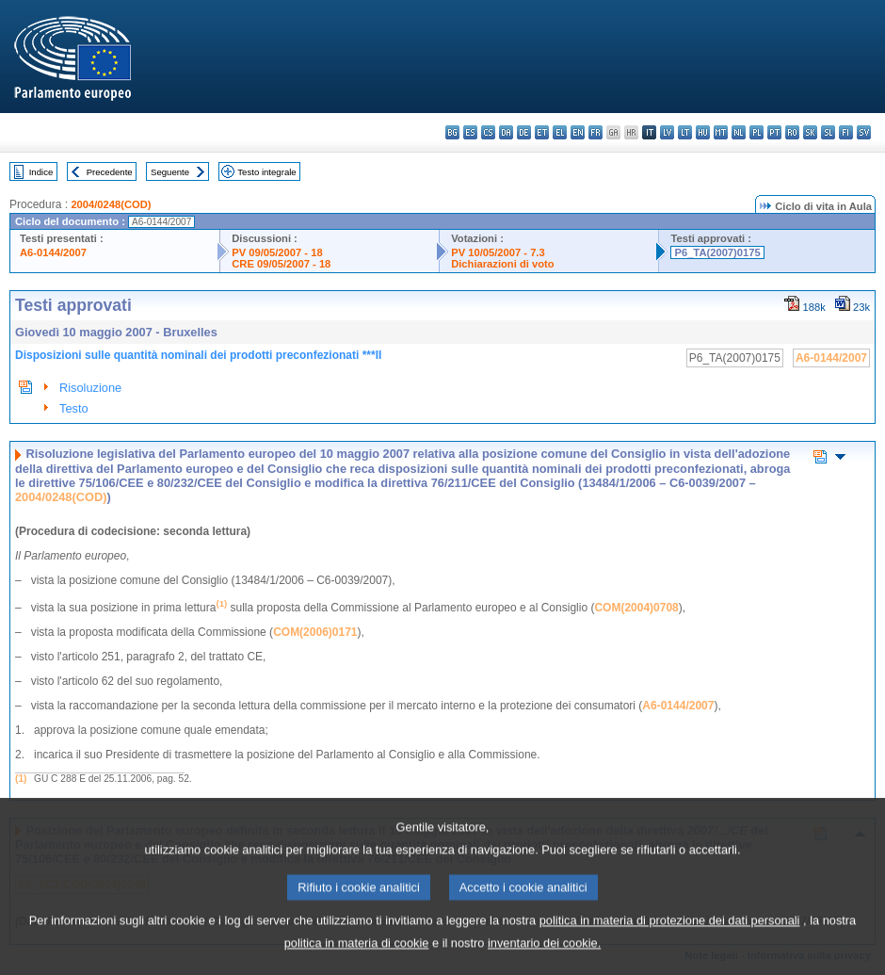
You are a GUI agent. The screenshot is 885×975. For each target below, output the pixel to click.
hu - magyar (703, 132)
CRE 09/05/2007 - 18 (281, 263)
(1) (20, 778)
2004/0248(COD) (111, 204)
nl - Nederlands (739, 132)
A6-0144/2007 (53, 252)
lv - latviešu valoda (667, 132)
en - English (578, 132)
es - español (470, 132)
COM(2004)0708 (636, 607)
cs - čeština (488, 132)
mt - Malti (721, 132)
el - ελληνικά (560, 132)
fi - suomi (846, 132)
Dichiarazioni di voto (502, 263)
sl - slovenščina (828, 132)
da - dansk (506, 132)
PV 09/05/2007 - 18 (277, 252)
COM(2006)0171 (315, 632)
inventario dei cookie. (544, 961)
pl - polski (756, 132)
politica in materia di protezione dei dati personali (669, 939)
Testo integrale (266, 172)
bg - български (452, 132)
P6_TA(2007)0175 (717, 252)
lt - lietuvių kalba (685, 132)
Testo (73, 408)
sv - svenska (864, 132)
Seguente (170, 172)
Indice (41, 172)
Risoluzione (90, 388)
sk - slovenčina (810, 132)
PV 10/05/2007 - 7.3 (498, 252)
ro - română (792, 132)
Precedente (110, 172)
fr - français (595, 132)
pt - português (774, 132)
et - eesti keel (542, 132)
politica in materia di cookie (356, 961)
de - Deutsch (524, 132)
